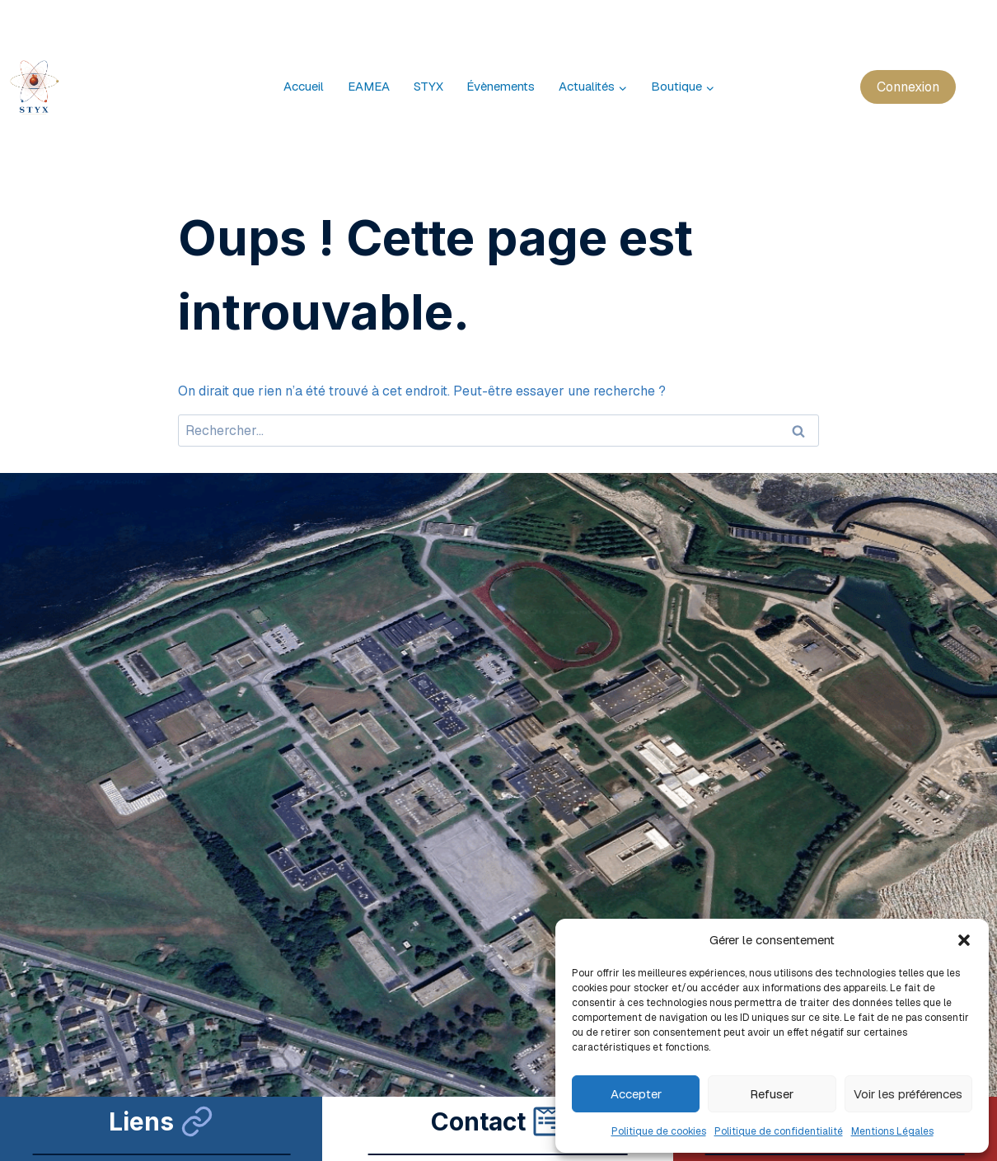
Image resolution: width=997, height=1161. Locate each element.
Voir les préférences (908, 1094)
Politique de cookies (658, 1131)
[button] (964, 940)
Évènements (500, 86)
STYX (428, 86)
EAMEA (369, 86)
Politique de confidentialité (778, 1131)
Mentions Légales (892, 1131)
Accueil (303, 86)
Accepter (636, 1094)
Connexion (908, 87)
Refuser (771, 1094)
